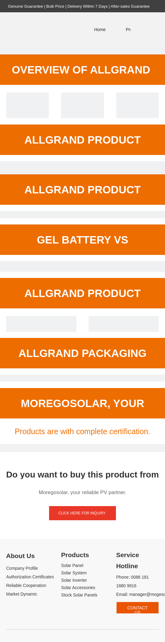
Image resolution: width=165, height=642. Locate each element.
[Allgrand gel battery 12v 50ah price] (27, 114)
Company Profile (22, 568)
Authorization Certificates (30, 576)
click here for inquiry (83, 513)
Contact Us (137, 609)
